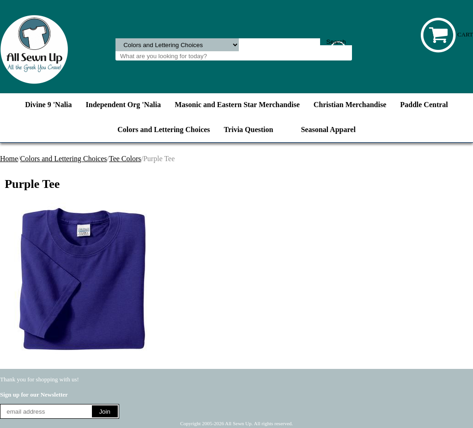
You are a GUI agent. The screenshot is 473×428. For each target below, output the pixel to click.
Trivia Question (248, 129)
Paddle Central (424, 105)
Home (9, 159)
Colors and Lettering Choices (163, 129)
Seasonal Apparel (328, 129)
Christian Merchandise (350, 105)
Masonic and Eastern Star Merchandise (237, 105)
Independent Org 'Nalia (123, 105)
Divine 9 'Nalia (48, 105)
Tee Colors (125, 159)
